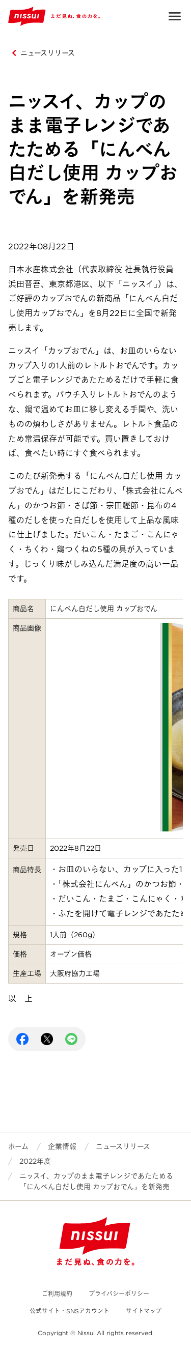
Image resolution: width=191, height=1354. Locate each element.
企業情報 (62, 1146)
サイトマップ (143, 1311)
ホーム (18, 1146)
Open (174, 16)
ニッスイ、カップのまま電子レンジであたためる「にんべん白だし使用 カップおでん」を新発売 (96, 1181)
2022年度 (35, 1161)
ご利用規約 (57, 1294)
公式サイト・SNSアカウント (70, 1311)
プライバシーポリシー (119, 1294)
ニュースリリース (47, 53)
